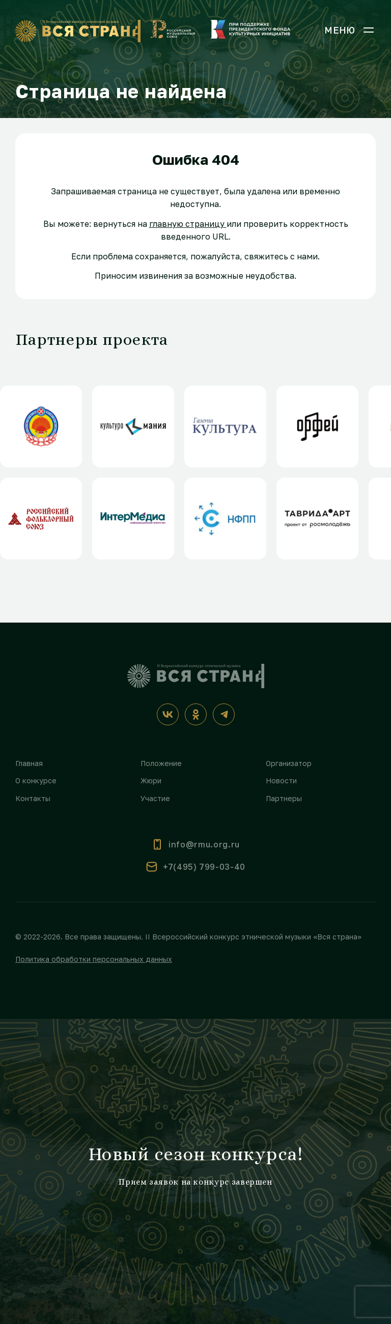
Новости (281, 780)
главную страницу (188, 224)
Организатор (289, 763)
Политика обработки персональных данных (93, 959)
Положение (161, 763)
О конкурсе (36, 780)
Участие (155, 798)
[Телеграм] (224, 714)
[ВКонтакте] (168, 714)
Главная (29, 763)
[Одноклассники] (196, 714)
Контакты (32, 798)
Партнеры (284, 798)
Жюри (151, 780)
